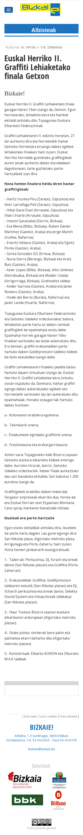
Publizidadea (68, 716)
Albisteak (43, 30)
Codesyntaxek (36, 828)
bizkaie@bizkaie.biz (41, 749)
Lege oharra (48, 716)
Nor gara (30, 716)
